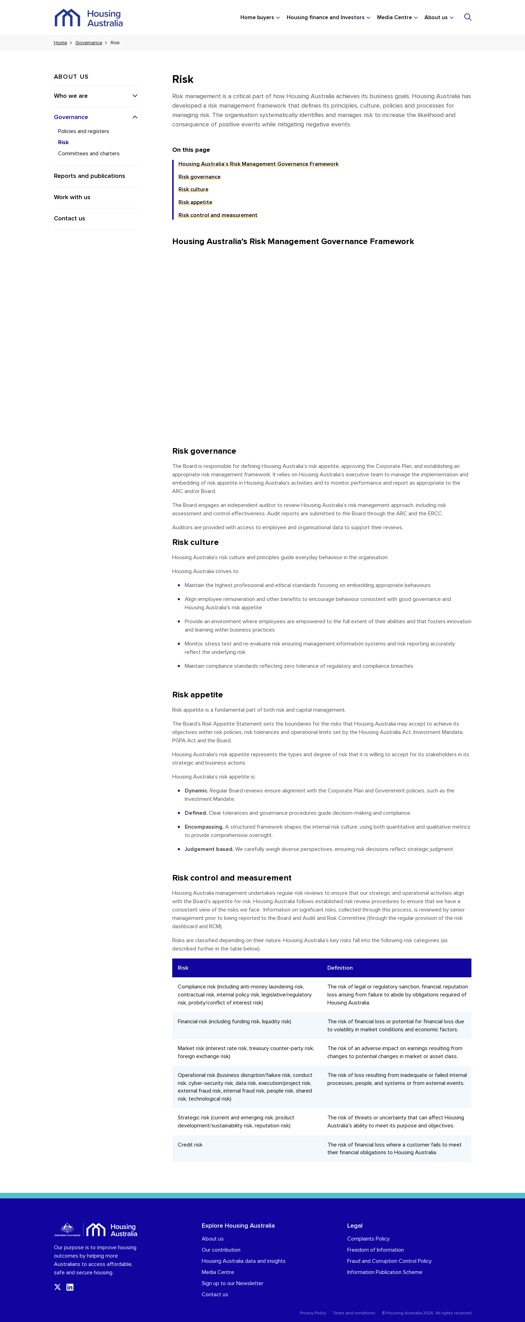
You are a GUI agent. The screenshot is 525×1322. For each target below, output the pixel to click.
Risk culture (193, 189)
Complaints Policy (368, 1239)
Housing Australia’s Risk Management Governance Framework (258, 164)
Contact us (69, 219)
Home (60, 42)
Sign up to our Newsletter (232, 1283)
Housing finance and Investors (326, 17)
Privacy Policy (313, 1313)
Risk (63, 142)
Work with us (72, 197)
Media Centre (394, 17)
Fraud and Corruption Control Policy (389, 1261)
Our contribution (221, 1250)
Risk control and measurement (217, 215)
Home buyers (257, 17)
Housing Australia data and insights (244, 1261)
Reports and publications (89, 176)
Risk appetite (195, 202)
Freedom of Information (375, 1250)
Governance (88, 42)
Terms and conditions (354, 1313)
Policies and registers (83, 131)
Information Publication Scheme (384, 1272)
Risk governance (199, 177)
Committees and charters (89, 153)
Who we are (71, 96)
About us (436, 17)
